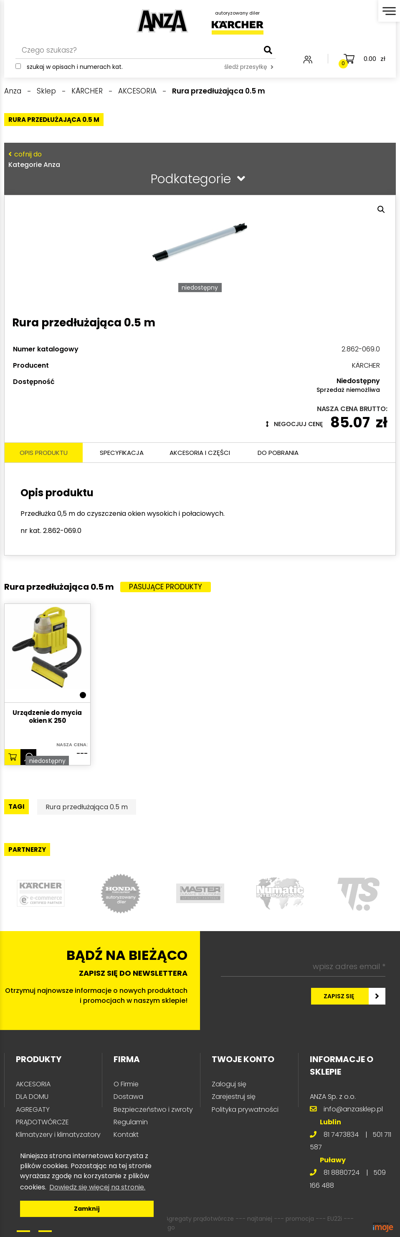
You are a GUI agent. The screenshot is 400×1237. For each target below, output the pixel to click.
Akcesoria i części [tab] (200, 452)
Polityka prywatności (245, 1109)
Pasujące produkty (165, 587)
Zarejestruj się (234, 1096)
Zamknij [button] (87, 1208)
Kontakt (126, 1134)
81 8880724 (341, 1172)
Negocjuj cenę (294, 424)
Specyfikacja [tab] (122, 452)
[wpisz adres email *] (303, 967)
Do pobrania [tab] (278, 452)
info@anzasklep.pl (353, 1109)
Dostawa (128, 1096)
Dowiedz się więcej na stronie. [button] (97, 1187)
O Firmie (126, 1084)
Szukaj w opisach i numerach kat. (75, 67)
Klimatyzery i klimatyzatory (58, 1134)
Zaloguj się (229, 1084)
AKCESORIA (33, 1084)
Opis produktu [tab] (44, 452)
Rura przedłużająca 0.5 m (87, 807)
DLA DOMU (32, 1096)
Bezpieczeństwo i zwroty (153, 1109)
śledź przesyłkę (248, 67)
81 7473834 (341, 1134)
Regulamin (131, 1122)
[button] (381, 209)
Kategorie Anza (198, 159)
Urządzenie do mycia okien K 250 (47, 717)
